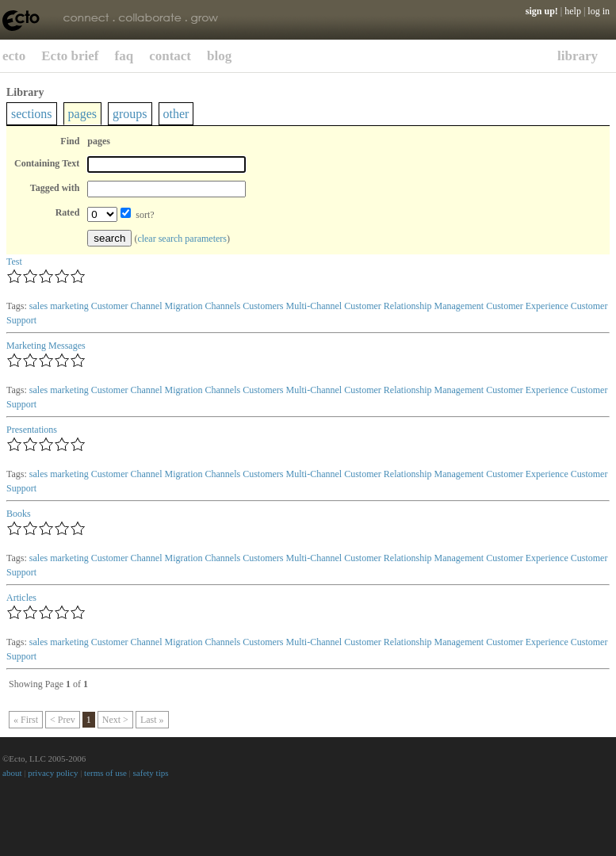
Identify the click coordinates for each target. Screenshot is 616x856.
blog (219, 55)
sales (38, 305)
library (577, 55)
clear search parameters (182, 238)
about (11, 773)
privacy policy (53, 773)
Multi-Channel (313, 305)
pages (82, 113)
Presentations (31, 429)
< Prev (62, 719)
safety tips (151, 773)
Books (18, 513)
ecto (13, 55)
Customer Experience (527, 305)
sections (31, 113)
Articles (21, 597)
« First (25, 719)
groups (130, 113)
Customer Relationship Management (414, 305)
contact (170, 55)
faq (124, 55)
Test (14, 261)
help (572, 11)
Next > (115, 719)
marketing (69, 305)
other (176, 113)
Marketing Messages (46, 345)
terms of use (105, 773)
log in (598, 11)
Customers (263, 305)
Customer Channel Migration (147, 305)
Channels (222, 305)
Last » (152, 719)
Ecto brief (69, 55)
